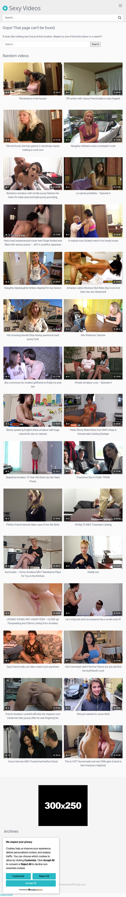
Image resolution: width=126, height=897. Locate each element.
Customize (18, 876)
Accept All (30, 883)
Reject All (44, 876)
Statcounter (6, 895)
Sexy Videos (22, 8)
